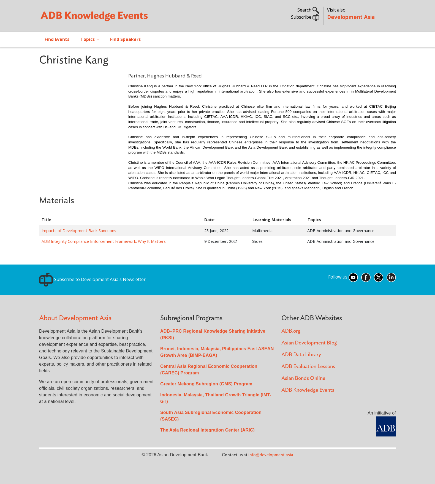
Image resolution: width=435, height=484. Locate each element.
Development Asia (351, 17)
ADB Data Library (301, 354)
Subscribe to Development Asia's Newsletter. (92, 279)
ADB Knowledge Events (307, 390)
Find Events (57, 39)
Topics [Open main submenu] (88, 39)
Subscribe (305, 17)
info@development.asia (270, 455)
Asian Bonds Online (303, 378)
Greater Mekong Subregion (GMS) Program (206, 384)
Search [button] (308, 10)
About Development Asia (75, 318)
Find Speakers (125, 39)
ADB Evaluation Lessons (308, 366)
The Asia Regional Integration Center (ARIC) (207, 430)
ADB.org (290, 331)
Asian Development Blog (309, 343)
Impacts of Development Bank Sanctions (79, 230)
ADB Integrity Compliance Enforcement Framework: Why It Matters (104, 241)
